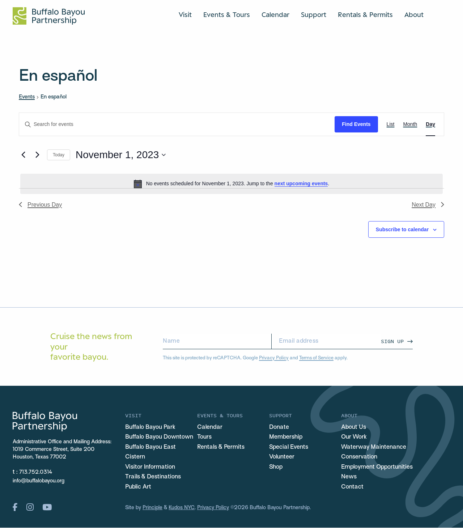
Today (58, 154)
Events (27, 97)
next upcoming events (301, 183)
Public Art (138, 487)
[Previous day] (23, 155)
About (414, 14)
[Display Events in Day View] (430, 124)
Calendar (275, 14)
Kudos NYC (182, 508)
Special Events (289, 447)
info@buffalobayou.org (38, 481)
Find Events (356, 124)
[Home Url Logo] (49, 16)
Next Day (428, 205)
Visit (185, 14)
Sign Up (392, 341)
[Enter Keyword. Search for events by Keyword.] (177, 124)
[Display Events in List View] (391, 124)
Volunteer (281, 457)
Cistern (135, 457)
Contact (352, 487)
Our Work (354, 437)
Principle (152, 508)
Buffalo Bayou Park (150, 427)
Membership (285, 437)
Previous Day (40, 205)
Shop (276, 467)
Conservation (359, 457)
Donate (279, 427)
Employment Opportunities (377, 467)
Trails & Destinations (153, 477)
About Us (353, 427)
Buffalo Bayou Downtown (159, 437)
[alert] (231, 184)
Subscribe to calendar (402, 229)
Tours (204, 437)
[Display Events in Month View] (410, 124)
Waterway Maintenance (373, 447)
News (349, 477)
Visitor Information (150, 467)
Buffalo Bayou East (150, 447)
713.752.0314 (35, 472)
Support (313, 14)
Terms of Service (316, 358)
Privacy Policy (273, 358)
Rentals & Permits (365, 14)
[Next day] (37, 155)
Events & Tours (226, 14)
